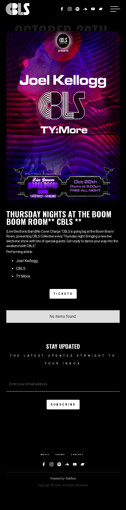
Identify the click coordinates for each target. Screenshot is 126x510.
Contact (77, 454)
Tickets (63, 294)
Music (45, 454)
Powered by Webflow (63, 478)
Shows (60, 454)
